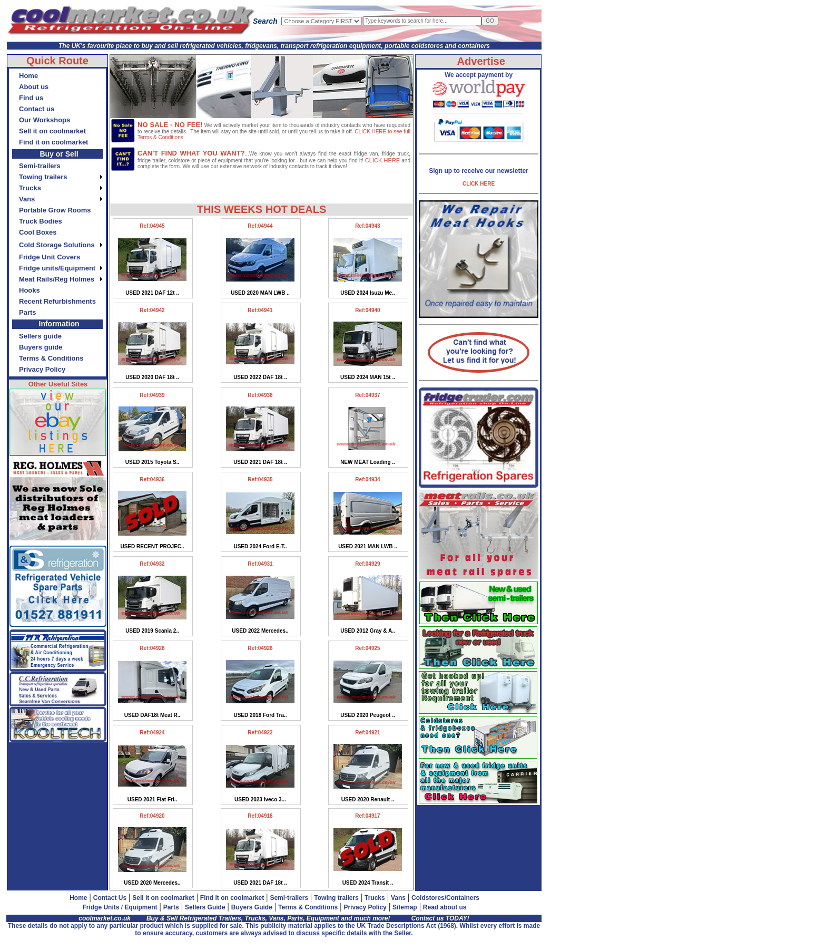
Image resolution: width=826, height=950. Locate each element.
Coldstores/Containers (445, 897)
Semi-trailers (289, 897)
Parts (171, 907)
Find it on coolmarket (232, 897)
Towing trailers (336, 897)
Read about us (445, 907)
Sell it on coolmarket (163, 897)
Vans (398, 897)
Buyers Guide (251, 907)
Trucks (375, 897)
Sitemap (404, 907)
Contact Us (109, 897)
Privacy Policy (364, 907)
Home (78, 897)
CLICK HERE (382, 160)
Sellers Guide (205, 907)
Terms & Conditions (308, 907)
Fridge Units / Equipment (119, 907)
